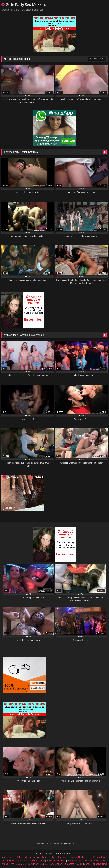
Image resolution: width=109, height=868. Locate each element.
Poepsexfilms (74, 860)
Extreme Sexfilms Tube (35, 857)
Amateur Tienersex (56, 860)
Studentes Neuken (73, 864)
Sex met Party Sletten (51, 864)
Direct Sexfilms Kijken (34, 860)
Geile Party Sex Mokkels (23, 4)
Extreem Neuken (77, 857)
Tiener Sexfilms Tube (11, 857)
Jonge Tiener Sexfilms (95, 864)
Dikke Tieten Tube (58, 857)
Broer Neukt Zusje (11, 860)
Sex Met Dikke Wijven (27, 864)
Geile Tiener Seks (92, 860)
